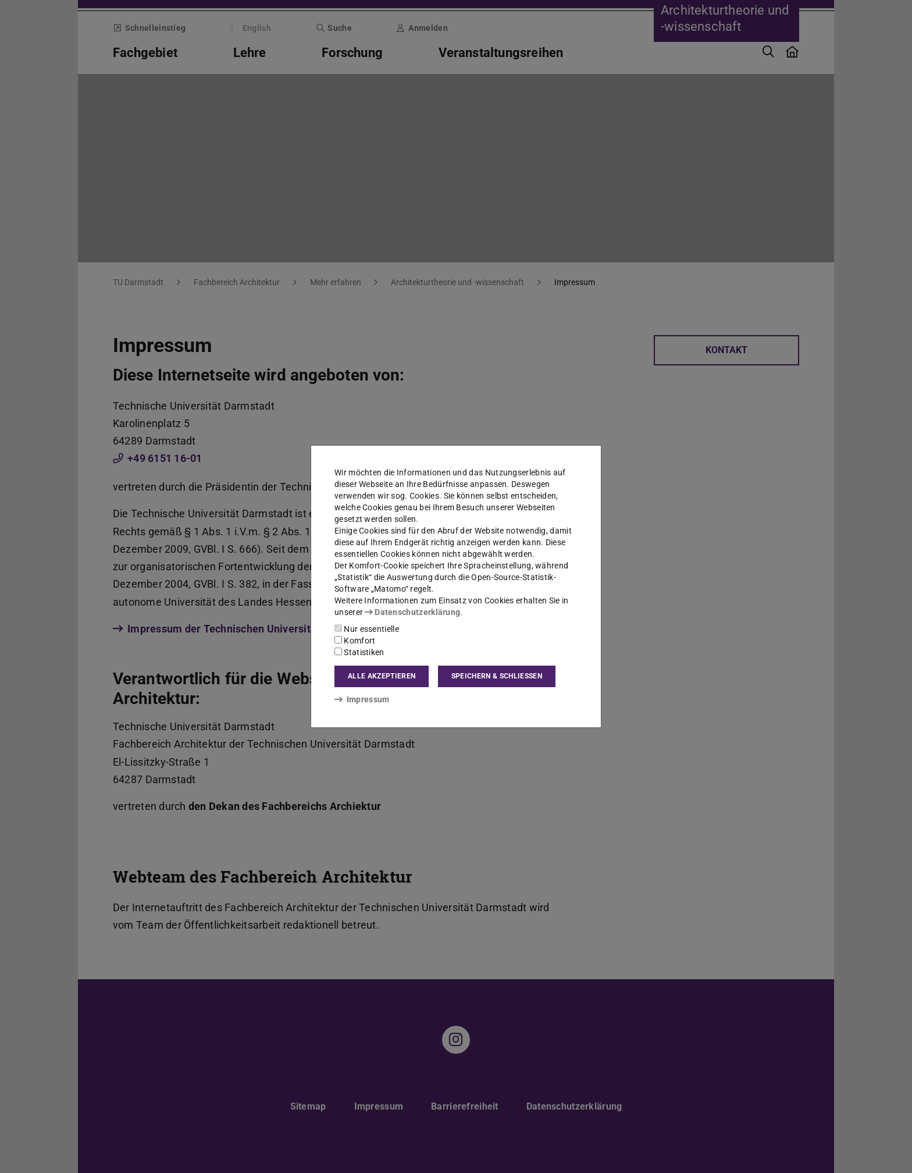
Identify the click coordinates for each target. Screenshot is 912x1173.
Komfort (354, 640)
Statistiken (359, 652)
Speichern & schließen (496, 676)
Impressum (362, 699)
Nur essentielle (366, 629)
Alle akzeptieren (381, 676)
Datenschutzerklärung (412, 612)
